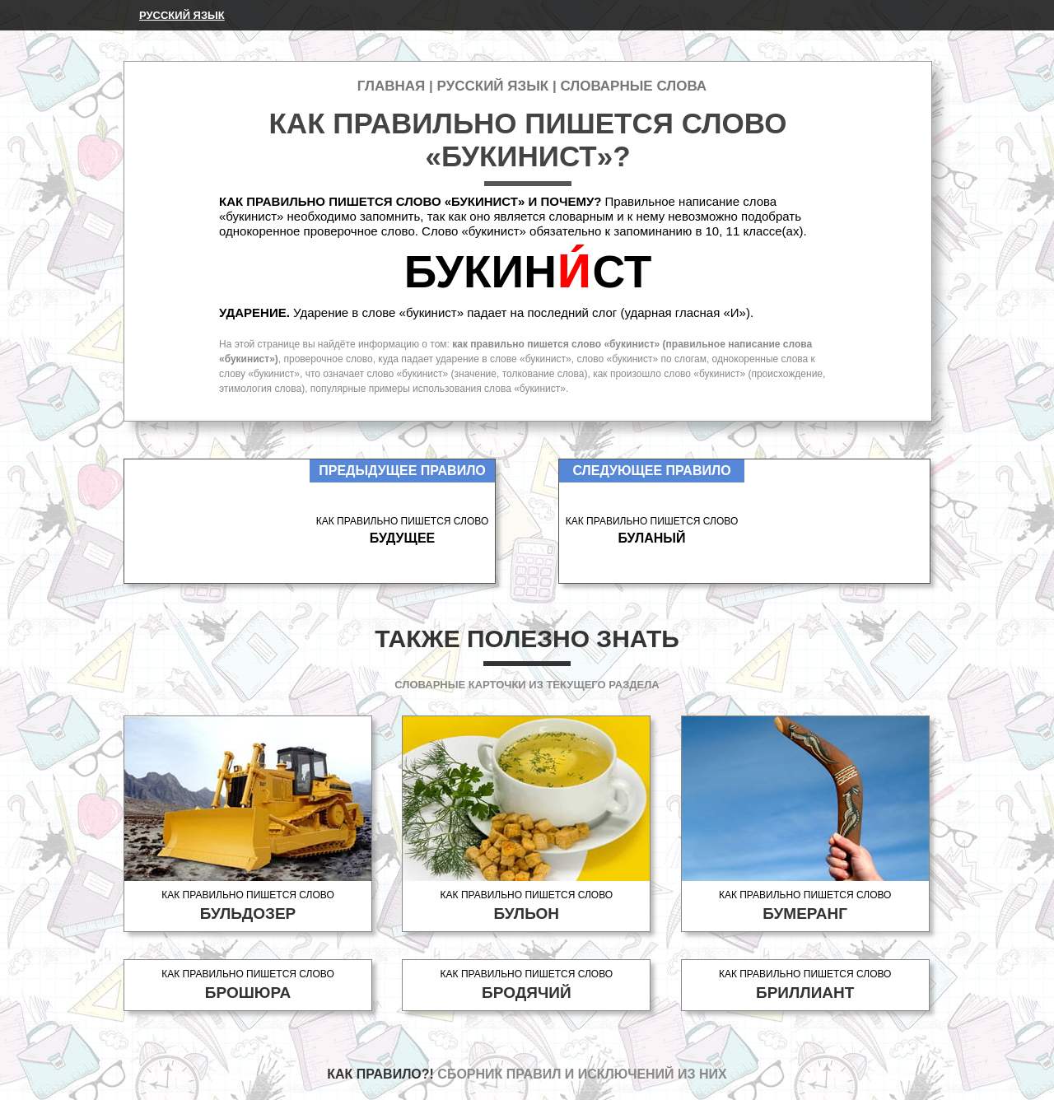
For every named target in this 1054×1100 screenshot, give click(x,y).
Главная (391, 86)
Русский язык (182, 15)
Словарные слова (633, 86)
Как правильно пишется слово (247, 906)
